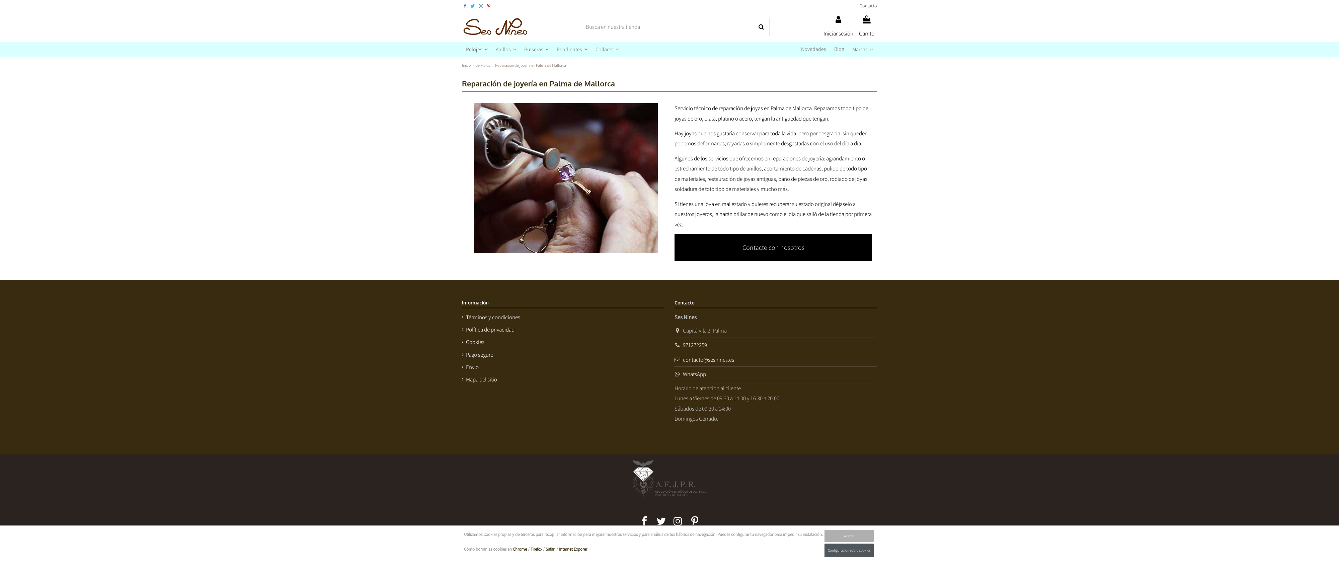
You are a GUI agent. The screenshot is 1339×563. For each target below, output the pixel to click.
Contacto (868, 6)
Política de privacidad (490, 329)
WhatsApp (694, 374)
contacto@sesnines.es (708, 359)
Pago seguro (479, 354)
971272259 (695, 345)
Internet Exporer (573, 549)
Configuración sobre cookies (849, 550)
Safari (550, 549)
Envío (472, 367)
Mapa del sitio (481, 379)
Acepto (849, 536)
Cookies (475, 342)
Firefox (536, 549)
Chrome (520, 549)
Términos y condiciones (493, 317)
